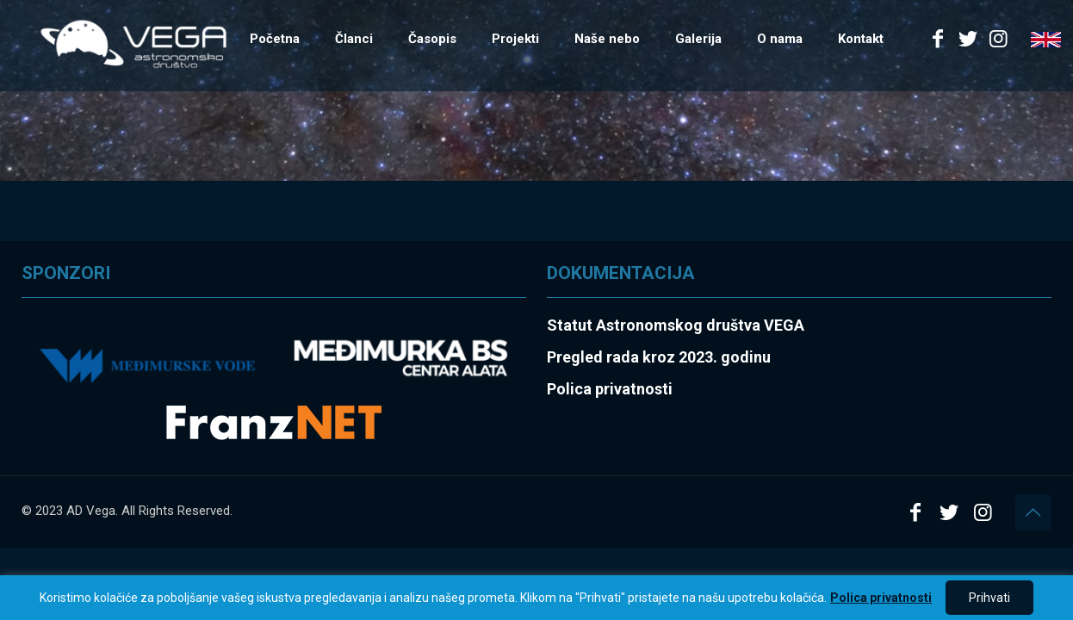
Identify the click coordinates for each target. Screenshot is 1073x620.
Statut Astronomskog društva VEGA (675, 325)
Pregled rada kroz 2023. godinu (659, 357)
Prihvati (989, 597)
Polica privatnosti (881, 597)
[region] (536, 597)
